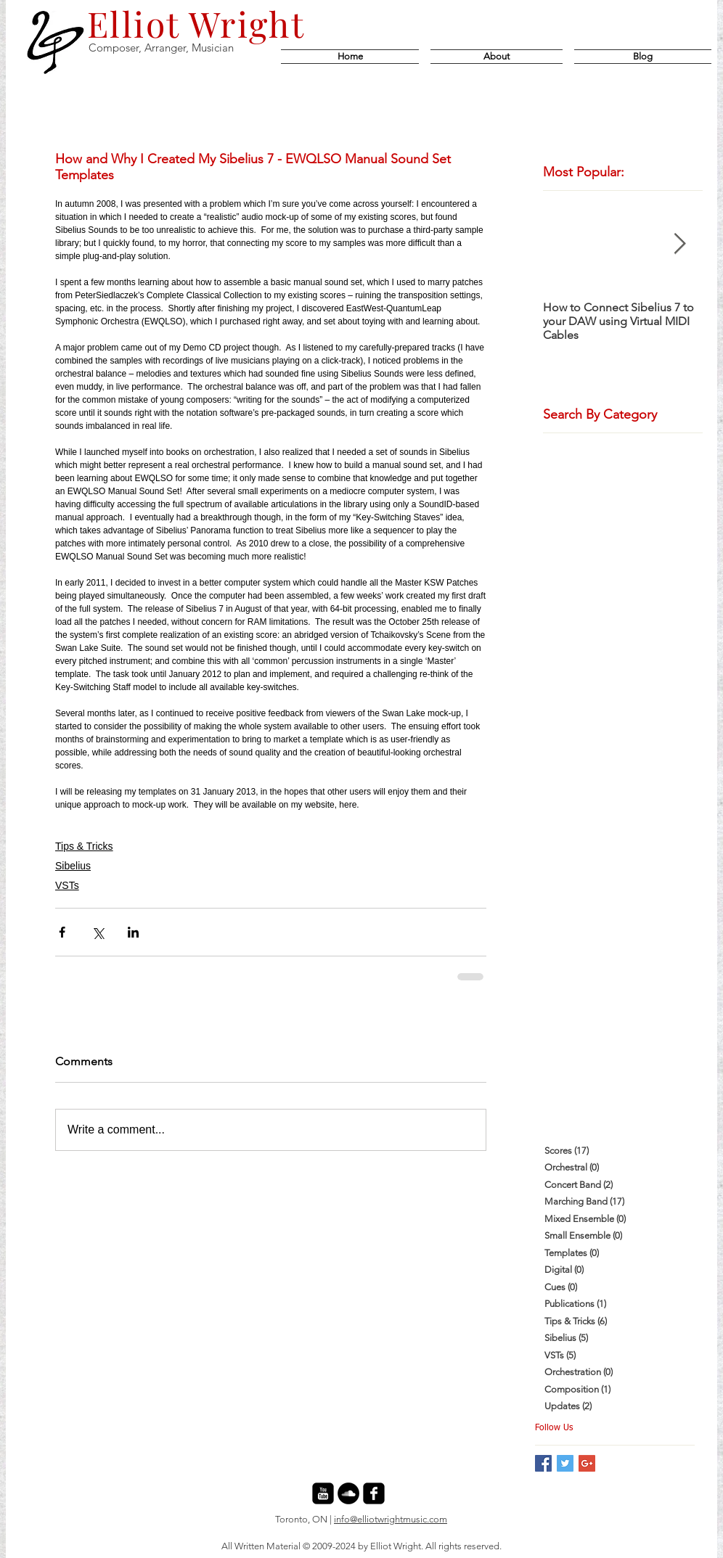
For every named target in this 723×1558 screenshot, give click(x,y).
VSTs (67, 885)
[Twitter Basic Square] (565, 1463)
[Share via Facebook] (62, 932)
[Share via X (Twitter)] (98, 932)
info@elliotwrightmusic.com (390, 1519)
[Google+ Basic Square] (587, 1463)
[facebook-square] (374, 1493)
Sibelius (73, 866)
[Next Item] (679, 244)
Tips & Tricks (84, 846)
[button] (639, 56)
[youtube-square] (323, 1493)
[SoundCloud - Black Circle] (348, 1493)
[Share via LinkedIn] (133, 932)
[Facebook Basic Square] (543, 1463)
